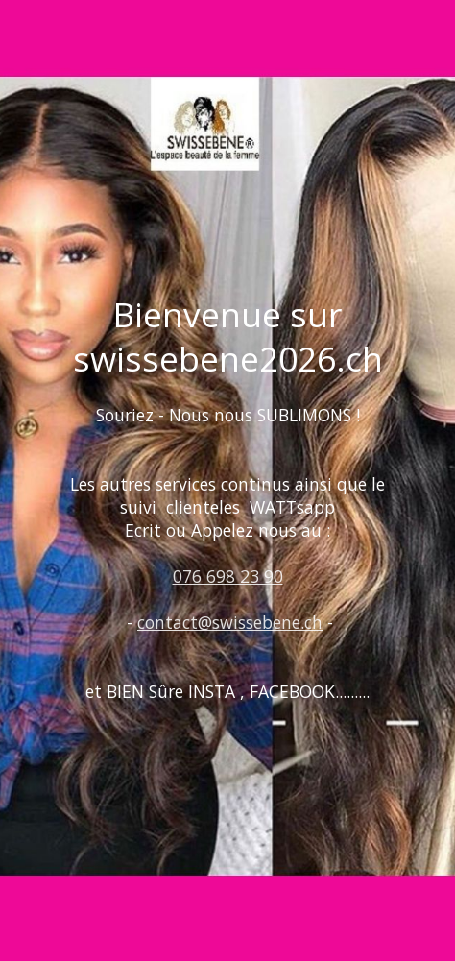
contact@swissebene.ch (230, 622)
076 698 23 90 (228, 576)
